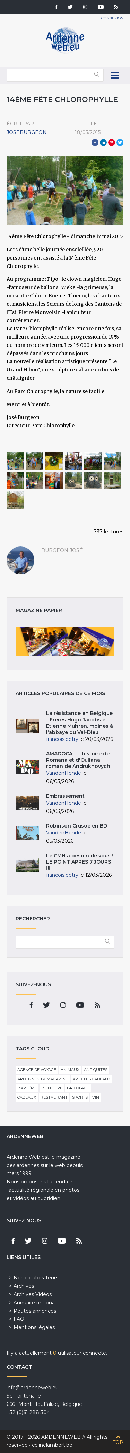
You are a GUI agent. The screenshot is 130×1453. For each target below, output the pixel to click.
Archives (24, 1286)
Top (118, 1442)
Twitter (119, 142)
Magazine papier (65, 641)
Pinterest (111, 142)
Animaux (70, 1069)
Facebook (95, 142)
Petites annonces (35, 1311)
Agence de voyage (36, 1069)
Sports (80, 1097)
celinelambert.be (52, 1445)
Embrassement (65, 796)
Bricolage (78, 1088)
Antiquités (95, 1069)
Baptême (27, 1088)
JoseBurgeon (27, 132)
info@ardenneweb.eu (33, 1387)
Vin (95, 1097)
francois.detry (62, 739)
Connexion (112, 18)
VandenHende (63, 773)
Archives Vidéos (33, 1294)
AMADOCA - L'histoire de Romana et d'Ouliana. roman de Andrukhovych (78, 760)
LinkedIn (103, 142)
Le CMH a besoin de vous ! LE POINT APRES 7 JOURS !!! (79, 861)
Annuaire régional (35, 1302)
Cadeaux (26, 1097)
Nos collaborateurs (36, 1278)
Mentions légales (34, 1327)
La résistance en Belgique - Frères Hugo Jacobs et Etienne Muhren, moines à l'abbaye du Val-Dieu (79, 722)
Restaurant (54, 1097)
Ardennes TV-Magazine (42, 1079)
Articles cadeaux (91, 1079)
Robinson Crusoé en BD (76, 826)
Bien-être (51, 1088)
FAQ (19, 1319)
